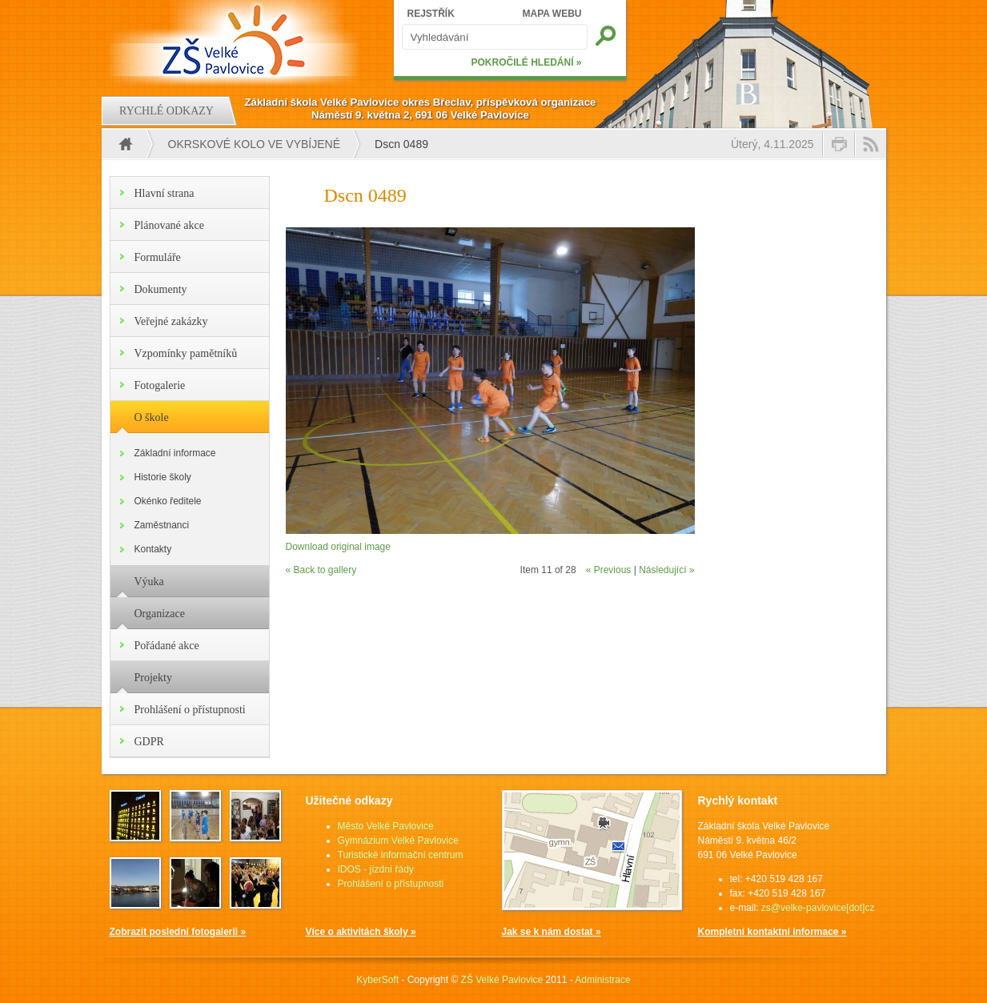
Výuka (149, 582)
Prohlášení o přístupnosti (190, 710)
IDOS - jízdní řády (376, 869)
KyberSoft (377, 979)
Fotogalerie (160, 385)
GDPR (149, 742)
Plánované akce (169, 225)
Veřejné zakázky (171, 321)
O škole (151, 417)
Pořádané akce (166, 646)
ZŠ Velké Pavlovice (502, 979)
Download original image (338, 546)
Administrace (602, 979)
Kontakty (153, 549)
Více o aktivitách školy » (361, 931)
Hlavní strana (164, 193)
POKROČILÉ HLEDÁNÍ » (526, 62)
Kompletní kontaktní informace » (772, 931)
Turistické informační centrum (400, 855)
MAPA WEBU (552, 13)
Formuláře (157, 257)
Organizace (159, 614)
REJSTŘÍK (431, 13)
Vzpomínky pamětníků (186, 353)
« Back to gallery (321, 570)
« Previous (609, 570)
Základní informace (175, 453)
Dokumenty (160, 289)
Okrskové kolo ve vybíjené (254, 144)
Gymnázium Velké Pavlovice (398, 840)
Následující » (666, 570)
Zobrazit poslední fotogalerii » (178, 931)
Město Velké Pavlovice (386, 826)
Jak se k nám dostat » (551, 931)
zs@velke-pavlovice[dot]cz (818, 907)
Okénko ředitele (168, 501)
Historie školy (162, 477)
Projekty (153, 678)
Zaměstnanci (162, 525)
